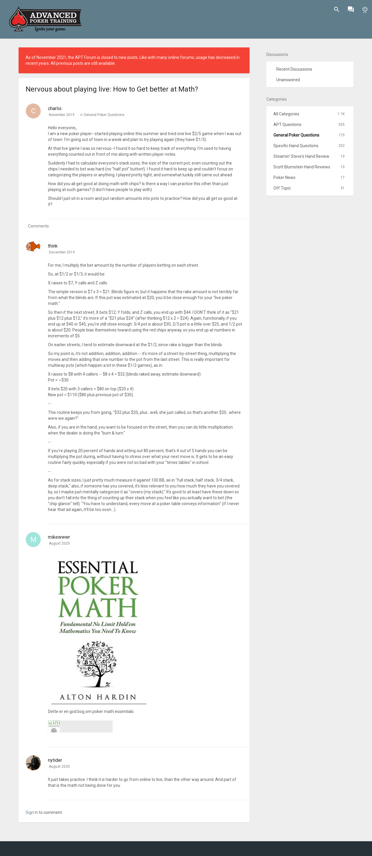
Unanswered (288, 79)
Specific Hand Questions (309, 145)
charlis (55, 108)
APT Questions (309, 124)
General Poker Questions (104, 115)
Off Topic (309, 188)
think (53, 246)
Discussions (351, 9)
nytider (55, 760)
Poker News (309, 177)
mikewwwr (59, 537)
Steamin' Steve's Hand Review (309, 156)
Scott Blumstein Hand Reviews (309, 167)
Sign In (365, 9)
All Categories (309, 114)
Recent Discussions (294, 69)
